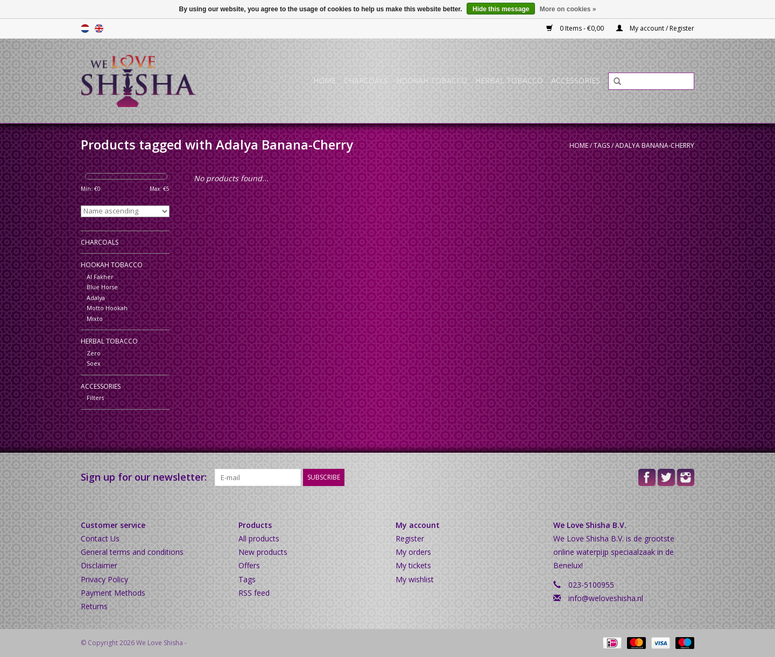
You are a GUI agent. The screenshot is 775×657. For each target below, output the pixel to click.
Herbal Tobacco (509, 80)
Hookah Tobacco (431, 80)
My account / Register (655, 28)
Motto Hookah (107, 308)
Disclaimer (99, 565)
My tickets (413, 565)
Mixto (95, 319)
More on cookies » (568, 9)
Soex (94, 363)
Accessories (575, 80)
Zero (94, 353)
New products (262, 552)
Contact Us (100, 538)
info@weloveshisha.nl (605, 598)
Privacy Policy (104, 579)
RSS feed (254, 593)
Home (324, 80)
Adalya (96, 298)
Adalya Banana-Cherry (654, 145)
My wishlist (415, 579)
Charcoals (366, 80)
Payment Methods (113, 593)
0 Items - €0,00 (575, 28)
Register (410, 538)
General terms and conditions (132, 552)
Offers (249, 565)
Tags (602, 145)
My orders (413, 552)
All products (258, 538)
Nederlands (85, 28)
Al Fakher (100, 277)
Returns (94, 606)
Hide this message (501, 9)
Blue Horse (102, 287)
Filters (95, 398)
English (99, 28)
